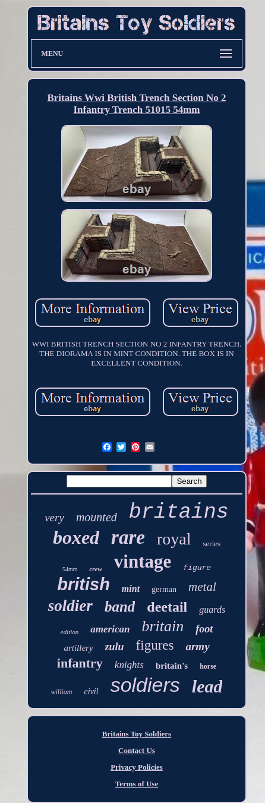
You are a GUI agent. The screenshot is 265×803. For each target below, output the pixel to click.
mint (131, 589)
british (83, 584)
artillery (78, 648)
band (120, 607)
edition (70, 631)
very (54, 517)
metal (202, 587)
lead (207, 686)
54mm (70, 569)
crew (95, 568)
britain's (172, 665)
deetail (167, 607)
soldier (70, 606)
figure (197, 567)
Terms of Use (136, 783)
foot (204, 629)
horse (208, 666)
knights (129, 664)
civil (91, 691)
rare (128, 537)
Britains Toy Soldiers (136, 733)
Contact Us (136, 750)
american (110, 629)
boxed (76, 537)
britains (179, 512)
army (197, 646)
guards (212, 609)
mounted (96, 517)
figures (155, 645)
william (61, 692)
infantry (80, 663)
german (164, 589)
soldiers (145, 684)
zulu (114, 647)
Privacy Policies (137, 767)
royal (174, 539)
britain (162, 626)
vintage (142, 561)
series (211, 543)
